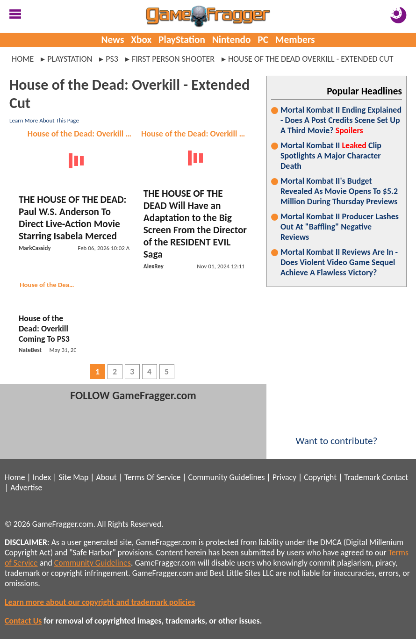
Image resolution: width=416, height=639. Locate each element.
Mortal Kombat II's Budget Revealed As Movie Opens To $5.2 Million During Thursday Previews (339, 191)
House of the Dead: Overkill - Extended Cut (81, 134)
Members (295, 40)
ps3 (112, 59)
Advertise (26, 487)
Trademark (362, 477)
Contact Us (23, 621)
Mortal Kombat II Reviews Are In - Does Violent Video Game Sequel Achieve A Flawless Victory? (339, 262)
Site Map (73, 477)
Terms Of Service (152, 477)
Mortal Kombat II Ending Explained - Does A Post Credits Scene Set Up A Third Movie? (341, 120)
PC (263, 40)
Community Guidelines (226, 477)
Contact (395, 477)
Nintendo (231, 40)
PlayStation (181, 40)
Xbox (141, 40)
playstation (69, 59)
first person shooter (173, 59)
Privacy (284, 477)
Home (23, 59)
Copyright (320, 477)
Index (42, 477)
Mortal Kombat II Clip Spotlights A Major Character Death (330, 155)
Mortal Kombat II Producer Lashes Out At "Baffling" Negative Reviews (339, 226)
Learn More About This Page (44, 120)
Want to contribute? (336, 435)
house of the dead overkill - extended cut (311, 59)
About (106, 477)
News (112, 40)
